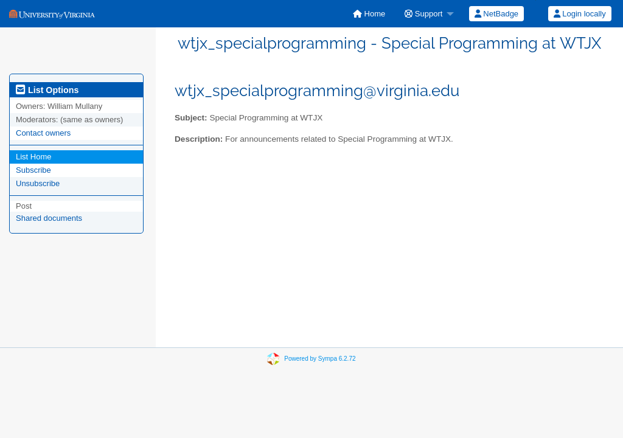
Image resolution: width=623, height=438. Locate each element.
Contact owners (43, 132)
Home (369, 13)
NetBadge (496, 13)
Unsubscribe (38, 183)
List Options (47, 90)
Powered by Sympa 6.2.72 (319, 358)
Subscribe (33, 170)
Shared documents (49, 218)
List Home (34, 156)
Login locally (580, 13)
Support (423, 13)
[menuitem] (369, 13)
